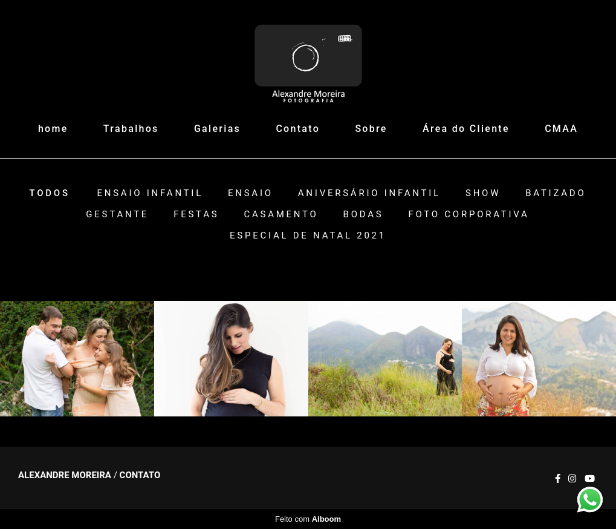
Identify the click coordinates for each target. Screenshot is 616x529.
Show (483, 193)
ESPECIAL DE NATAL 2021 (308, 235)
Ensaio (250, 193)
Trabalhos (131, 128)
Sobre (371, 128)
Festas (196, 214)
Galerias (217, 128)
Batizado (555, 193)
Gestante (117, 214)
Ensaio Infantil (150, 193)
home (53, 128)
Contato (298, 128)
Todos (50, 193)
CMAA (561, 128)
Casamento (281, 214)
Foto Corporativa (468, 214)
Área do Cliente (466, 128)
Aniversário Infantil (369, 193)
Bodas (363, 214)
